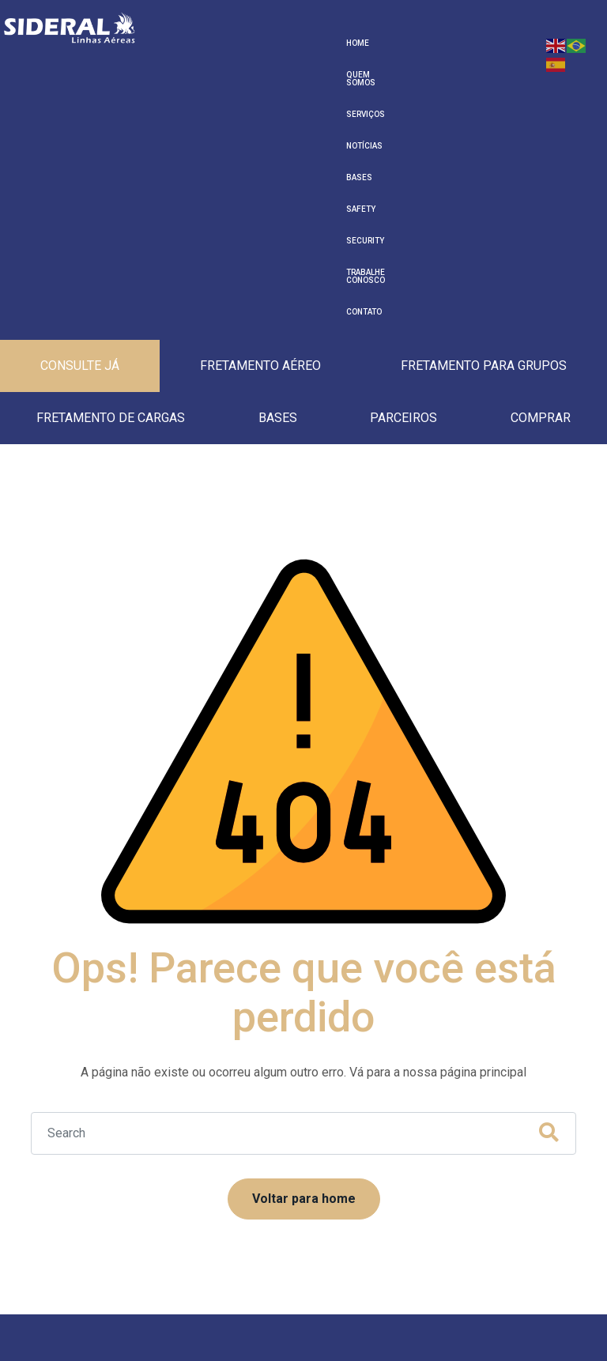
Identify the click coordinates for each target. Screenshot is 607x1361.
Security (424, 43)
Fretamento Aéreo (260, 128)
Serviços (268, 43)
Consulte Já (79, 128)
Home (169, 43)
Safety (383, 43)
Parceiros (403, 180)
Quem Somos (215, 43)
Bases (350, 43)
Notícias (312, 43)
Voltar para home (304, 902)
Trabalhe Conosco (489, 43)
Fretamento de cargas (110, 180)
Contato (176, 74)
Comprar (541, 180)
